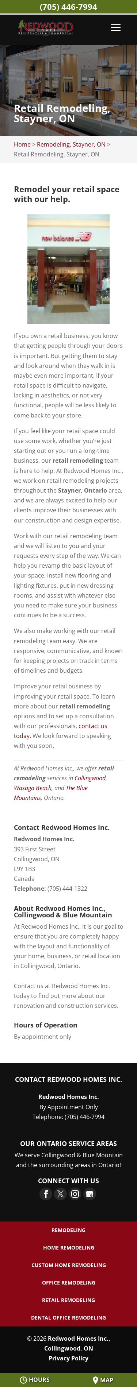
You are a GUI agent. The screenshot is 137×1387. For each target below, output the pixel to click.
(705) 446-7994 (68, 6)
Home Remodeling (68, 1247)
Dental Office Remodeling (68, 1317)
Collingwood (90, 778)
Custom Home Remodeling (68, 1265)
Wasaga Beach (33, 788)
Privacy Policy (68, 1358)
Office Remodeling (68, 1282)
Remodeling (68, 1230)
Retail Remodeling (68, 1300)
